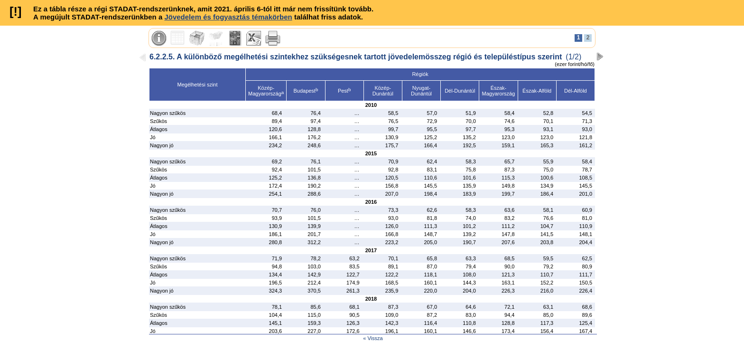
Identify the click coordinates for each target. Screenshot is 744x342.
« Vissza (372, 338)
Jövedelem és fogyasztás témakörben (228, 17)
